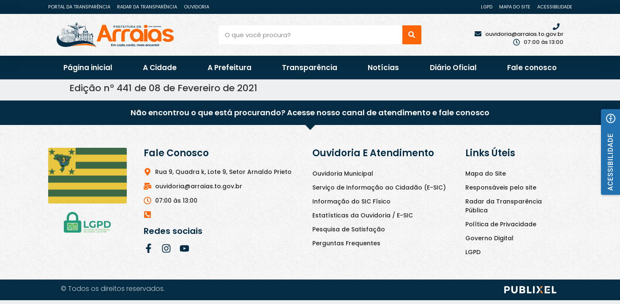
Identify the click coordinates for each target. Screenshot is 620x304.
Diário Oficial (453, 67)
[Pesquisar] (411, 34)
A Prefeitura (229, 67)
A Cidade (160, 67)
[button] (610, 152)
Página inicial (87, 67)
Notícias (383, 67)
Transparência (309, 67)
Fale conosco (532, 67)
